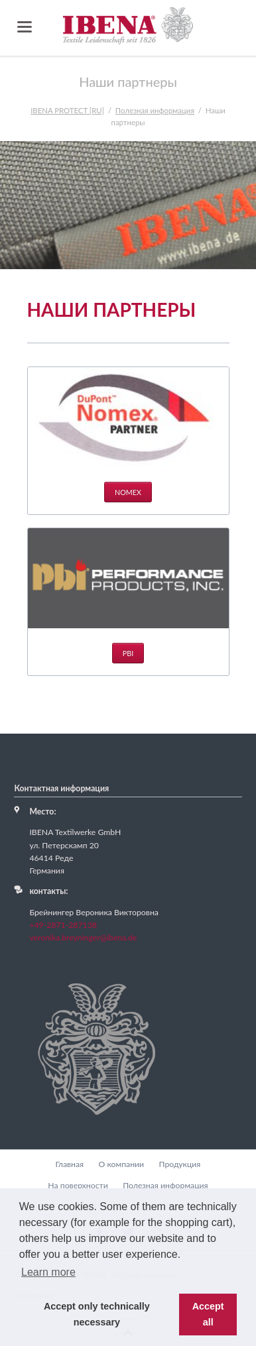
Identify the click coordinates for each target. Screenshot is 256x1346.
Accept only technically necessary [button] (97, 1314)
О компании (122, 1164)
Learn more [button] (48, 1272)
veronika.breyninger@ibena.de (83, 937)
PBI (128, 653)
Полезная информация (165, 1185)
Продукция (179, 1164)
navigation (24, 27)
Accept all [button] (208, 1314)
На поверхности (77, 1185)
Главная (70, 1164)
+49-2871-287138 (62, 925)
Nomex (128, 492)
